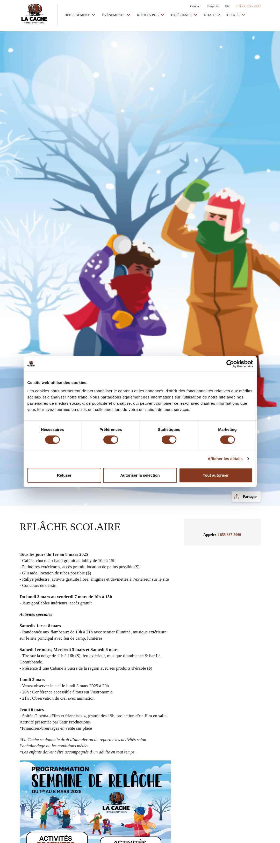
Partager (249, 496)
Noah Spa (212, 15)
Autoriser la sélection (140, 475)
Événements (113, 15)
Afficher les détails (225, 458)
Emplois (212, 6)
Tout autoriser (216, 475)
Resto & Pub (148, 15)
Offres (233, 15)
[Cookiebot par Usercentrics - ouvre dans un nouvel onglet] (230, 364)
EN (227, 6)
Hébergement (78, 15)
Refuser (64, 475)
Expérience (181, 15)
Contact (195, 6)
